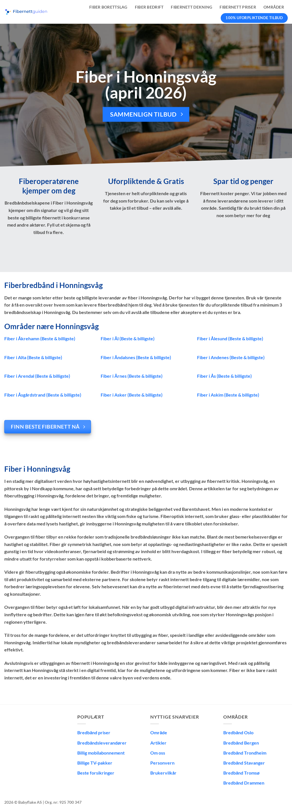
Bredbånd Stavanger (244, 762)
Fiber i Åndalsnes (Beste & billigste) (136, 357)
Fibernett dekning (191, 7)
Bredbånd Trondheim (244, 752)
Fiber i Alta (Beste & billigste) (33, 357)
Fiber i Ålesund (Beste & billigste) (230, 338)
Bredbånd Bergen (241, 742)
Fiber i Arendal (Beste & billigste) (37, 376)
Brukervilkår (163, 772)
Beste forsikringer (95, 772)
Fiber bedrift (149, 7)
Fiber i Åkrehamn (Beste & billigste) (39, 338)
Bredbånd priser (93, 732)
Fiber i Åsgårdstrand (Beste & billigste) (42, 394)
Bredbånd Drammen (243, 782)
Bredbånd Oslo (238, 732)
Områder (273, 7)
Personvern (162, 762)
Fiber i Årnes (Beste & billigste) (132, 376)
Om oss (157, 752)
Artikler (158, 742)
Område (158, 732)
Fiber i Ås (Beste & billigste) (224, 376)
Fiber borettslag (108, 7)
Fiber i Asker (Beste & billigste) (132, 394)
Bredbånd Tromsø (241, 772)
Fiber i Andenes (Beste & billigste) (231, 357)
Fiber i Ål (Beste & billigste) (128, 338)
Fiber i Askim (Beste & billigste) (228, 394)
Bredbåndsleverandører (102, 742)
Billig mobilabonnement (101, 752)
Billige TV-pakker (94, 762)
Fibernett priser (238, 7)
